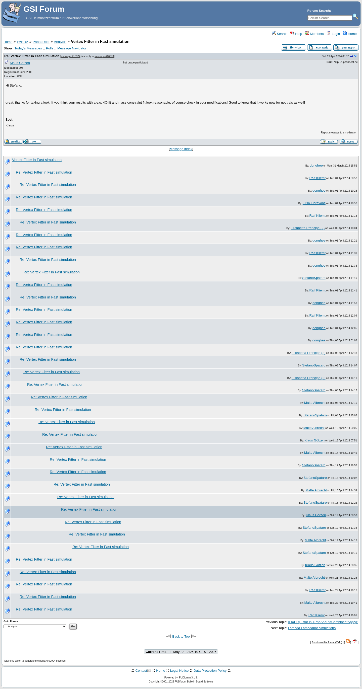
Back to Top (181, 636)
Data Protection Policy (210, 670)
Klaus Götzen (20, 63)
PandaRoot (41, 42)
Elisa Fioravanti (314, 203)
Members (314, 34)
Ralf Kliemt (317, 178)
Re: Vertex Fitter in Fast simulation (31, 56)
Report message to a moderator (338, 132)
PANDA (22, 42)
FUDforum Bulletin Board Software (194, 681)
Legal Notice (179, 670)
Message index (181, 149)
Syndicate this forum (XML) (327, 642)
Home (350, 34)
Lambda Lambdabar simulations (312, 628)
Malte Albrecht (314, 403)
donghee (316, 165)
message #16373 (104, 56)
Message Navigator (71, 48)
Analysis (60, 42)
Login (333, 34)
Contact (141, 670)
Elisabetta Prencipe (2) (308, 228)
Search (279, 34)
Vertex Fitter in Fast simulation (37, 160)
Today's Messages (28, 48)
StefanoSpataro (314, 278)
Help (296, 34)
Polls (49, 48)
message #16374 (70, 56)
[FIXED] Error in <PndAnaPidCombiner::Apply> (323, 622)
